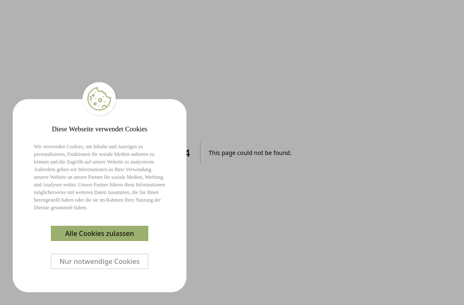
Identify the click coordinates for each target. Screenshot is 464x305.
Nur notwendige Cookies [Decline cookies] (100, 261)
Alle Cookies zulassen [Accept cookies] (99, 233)
